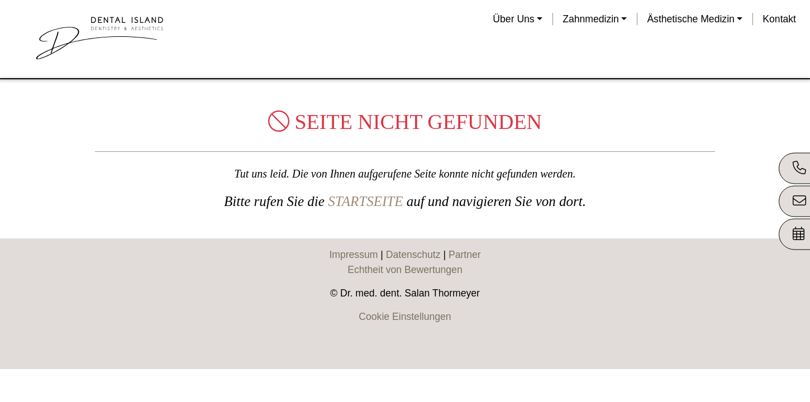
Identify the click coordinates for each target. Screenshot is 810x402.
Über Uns (513, 19)
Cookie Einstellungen (405, 316)
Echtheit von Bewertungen (404, 269)
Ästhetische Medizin (690, 19)
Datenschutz (413, 254)
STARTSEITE (365, 201)
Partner (465, 254)
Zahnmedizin (591, 19)
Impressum (353, 254)
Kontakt (779, 19)
